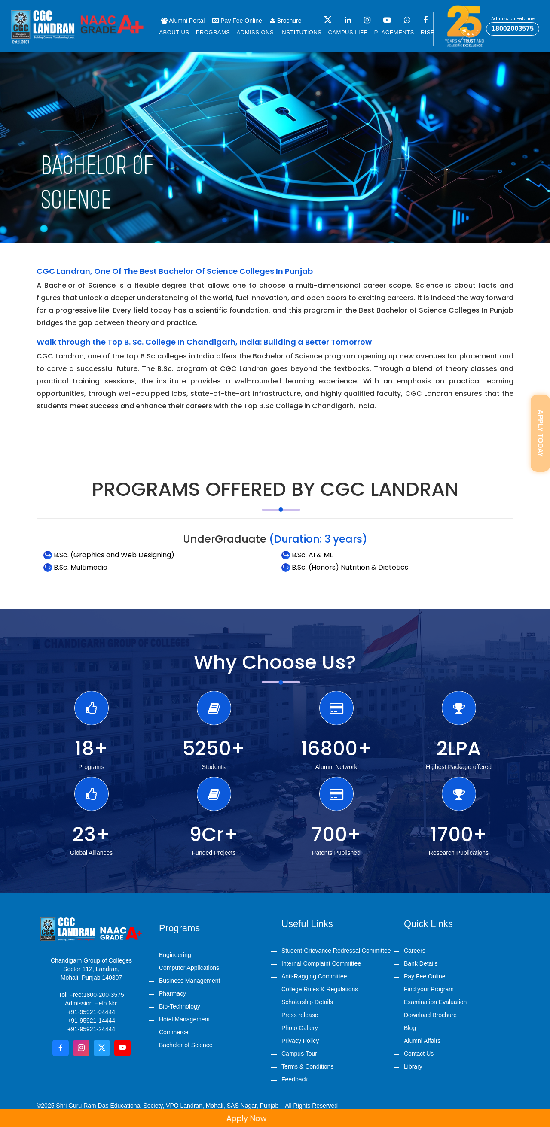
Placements (394, 32)
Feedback (294, 1079)
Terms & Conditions (307, 1066)
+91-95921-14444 (91, 1020)
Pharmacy (172, 993)
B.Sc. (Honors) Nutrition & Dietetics (350, 567)
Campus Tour (299, 1053)
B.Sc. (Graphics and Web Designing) (114, 555)
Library (413, 1066)
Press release (299, 1015)
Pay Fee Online (237, 20)
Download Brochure (430, 1015)
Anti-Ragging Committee (314, 976)
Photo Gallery (299, 1027)
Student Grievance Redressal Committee (336, 950)
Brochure (286, 20)
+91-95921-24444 (91, 1029)
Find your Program (429, 989)
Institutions (300, 32)
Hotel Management (184, 1019)
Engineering (175, 954)
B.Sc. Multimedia (80, 567)
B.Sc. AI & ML (312, 555)
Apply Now (260, 1118)
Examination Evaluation (435, 1002)
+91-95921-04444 (91, 1012)
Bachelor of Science (186, 1045)
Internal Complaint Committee (321, 963)
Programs (213, 32)
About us (174, 32)
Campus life (348, 32)
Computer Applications (189, 967)
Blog (410, 1027)
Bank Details (421, 963)
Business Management (189, 980)
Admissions (255, 32)
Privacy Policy (300, 1040)
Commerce (173, 1032)
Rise (427, 32)
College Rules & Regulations (319, 989)
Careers (414, 950)
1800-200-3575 (103, 994)
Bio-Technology (179, 1006)
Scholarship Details (307, 1002)
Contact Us (419, 1053)
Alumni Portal (183, 20)
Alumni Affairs (422, 1040)
